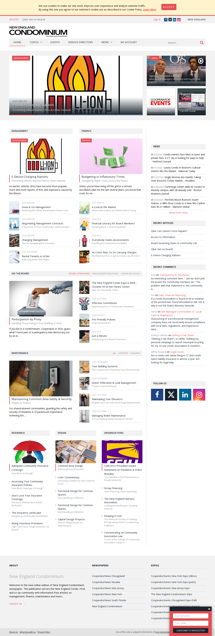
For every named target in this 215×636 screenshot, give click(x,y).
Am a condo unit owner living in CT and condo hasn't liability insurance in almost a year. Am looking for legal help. (176, 359)
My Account (129, 42)
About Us (13, 632)
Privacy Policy (43, 632)
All (114, 353)
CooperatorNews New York (107, 594)
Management (21, 58)
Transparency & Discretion (174, 275)
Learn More (149, 9)
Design (62, 432)
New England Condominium (107, 606)
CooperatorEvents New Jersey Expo (170, 588)
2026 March (189, 106)
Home (17, 42)
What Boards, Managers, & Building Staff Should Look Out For (174, 80)
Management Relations (105, 273)
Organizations (113, 432)
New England (197, 19)
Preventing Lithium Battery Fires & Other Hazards (42, 110)
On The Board (20, 273)
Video (154, 58)
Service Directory (80, 42)
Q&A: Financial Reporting (172, 295)
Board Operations (79, 273)
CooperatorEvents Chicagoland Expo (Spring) (175, 606)
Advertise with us (27, 632)
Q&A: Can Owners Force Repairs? (169, 231)
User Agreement (162, 632)
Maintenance (20, 353)
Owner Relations (130, 273)
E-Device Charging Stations (33, 104)
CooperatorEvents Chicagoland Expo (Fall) (174, 600)
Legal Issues (177, 351)
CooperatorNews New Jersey (108, 588)
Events (55, 42)
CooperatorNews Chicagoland (108, 576)
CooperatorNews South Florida (109, 600)
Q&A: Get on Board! (33, 19)
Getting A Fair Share (183, 335)
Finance (86, 130)
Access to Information (163, 237)
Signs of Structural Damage (164, 75)
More (105, 42)
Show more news (178, 212)
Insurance (18, 432)
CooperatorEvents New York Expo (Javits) (173, 582)
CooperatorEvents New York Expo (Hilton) (174, 576)
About (13, 565)
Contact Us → (17, 603)
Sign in (157, 19)
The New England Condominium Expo (171, 594)
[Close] (169, 7)
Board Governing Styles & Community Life (174, 243)
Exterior (123, 353)
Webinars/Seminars (160, 111)
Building (135, 353)
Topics (34, 42)
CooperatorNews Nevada (106, 582)
